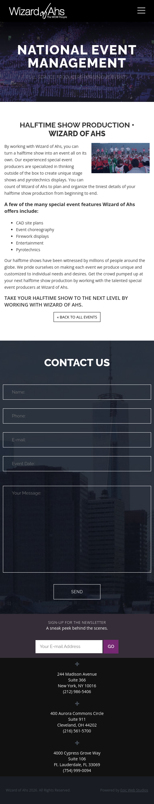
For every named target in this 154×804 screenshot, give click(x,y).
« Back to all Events (77, 317)
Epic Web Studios (134, 790)
